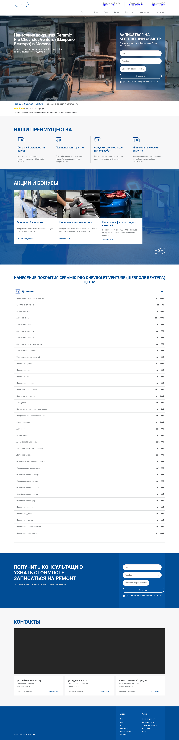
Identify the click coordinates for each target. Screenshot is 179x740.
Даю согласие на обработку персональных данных (140, 82)
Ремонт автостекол (149, 723)
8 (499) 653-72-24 (109, 5)
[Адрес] (133, 69)
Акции (116, 12)
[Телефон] (141, 61)
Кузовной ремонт (148, 717)
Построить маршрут (25, 689)
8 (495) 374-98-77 (136, 5)
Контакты (161, 12)
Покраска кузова (148, 720)
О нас (106, 12)
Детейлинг (146, 726)
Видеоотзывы (145, 12)
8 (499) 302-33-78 (158, 5)
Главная (84, 12)
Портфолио (129, 12)
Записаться (52, 689)
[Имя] (141, 53)
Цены (95, 12)
